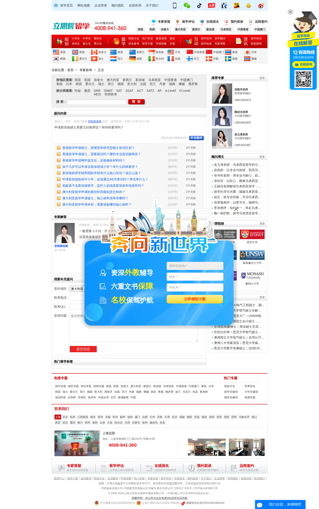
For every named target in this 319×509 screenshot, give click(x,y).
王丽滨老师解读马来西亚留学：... (237, 186)
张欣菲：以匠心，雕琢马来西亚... (237, 181)
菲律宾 (82, 397)
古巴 (113, 397)
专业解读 (112, 478)
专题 (172, 43)
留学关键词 (231, 391)
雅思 (87, 90)
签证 (172, 38)
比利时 (72, 397)
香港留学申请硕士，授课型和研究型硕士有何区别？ (98, 148)
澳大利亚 (113, 80)
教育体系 (161, 38)
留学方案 (147, 43)
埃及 (195, 391)
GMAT (108, 90)
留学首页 (66, 5)
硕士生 (87, 43)
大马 (177, 52)
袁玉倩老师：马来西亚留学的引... (237, 164)
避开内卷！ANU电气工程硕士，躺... (239, 305)
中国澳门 (218, 52)
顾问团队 (118, 5)
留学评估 (188, 21)
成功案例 (86, 478)
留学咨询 (206, 38)
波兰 (178, 391)
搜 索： (61, 101)
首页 (70, 70)
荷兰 (120, 58)
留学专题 (60, 386)
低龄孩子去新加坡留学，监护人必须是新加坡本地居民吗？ (103, 185)
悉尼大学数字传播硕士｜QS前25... (238, 348)
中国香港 (199, 52)
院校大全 (133, 38)
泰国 (235, 52)
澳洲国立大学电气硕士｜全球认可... (239, 337)
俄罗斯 (193, 84)
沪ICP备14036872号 (205, 488)
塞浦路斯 (123, 397)
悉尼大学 (252, 236)
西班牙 (108, 391)
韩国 (62, 58)
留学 (120, 483)
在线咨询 (306, 64)
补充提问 (196, 138)
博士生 (98, 43)
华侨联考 (110, 94)
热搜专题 (60, 378)
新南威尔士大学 (252, 257)
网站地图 (83, 5)
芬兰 (196, 58)
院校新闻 (256, 43)
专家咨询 (85, 70)
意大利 (160, 58)
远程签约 (261, 21)
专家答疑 (164, 21)
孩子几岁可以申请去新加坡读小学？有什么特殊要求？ (100, 166)
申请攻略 (161, 43)
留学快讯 (256, 38)
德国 (139, 58)
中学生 (87, 38)
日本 (254, 52)
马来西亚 (154, 80)
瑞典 (235, 58)
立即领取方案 (195, 299)
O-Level (184, 90)
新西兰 (141, 52)
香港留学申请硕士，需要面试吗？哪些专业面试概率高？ (101, 154)
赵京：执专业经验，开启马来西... (237, 197)
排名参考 (133, 43)
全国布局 (135, 5)
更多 (262, 77)
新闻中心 (59, 478)
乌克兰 (187, 391)
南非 (153, 391)
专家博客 (220, 43)
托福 (77, 90)
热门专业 (147, 38)
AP (159, 90)
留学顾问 (220, 38)
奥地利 (204, 391)
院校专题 (98, 386)
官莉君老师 (94, 121)
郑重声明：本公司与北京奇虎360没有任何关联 (159, 498)
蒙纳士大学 (252, 278)
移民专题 (73, 386)
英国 (82, 52)
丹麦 (215, 58)
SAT (119, 90)
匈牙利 (92, 397)
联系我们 (259, 478)
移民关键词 (231, 397)
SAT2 (150, 90)
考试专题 (86, 386)
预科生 (98, 38)
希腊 (160, 391)
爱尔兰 (83, 58)
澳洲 (120, 52)
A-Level (170, 90)
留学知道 (206, 43)
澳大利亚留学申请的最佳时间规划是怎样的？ (93, 192)
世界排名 (250, 386)
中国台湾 (103, 397)
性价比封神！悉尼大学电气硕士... (237, 332)
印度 (133, 397)
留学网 (173, 483)
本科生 (76, 43)
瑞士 (101, 58)
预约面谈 (237, 21)
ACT (140, 90)
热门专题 (230, 378)
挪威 (254, 58)
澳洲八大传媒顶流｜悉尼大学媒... (237, 343)
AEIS (97, 94)
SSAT (130, 90)
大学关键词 (251, 391)
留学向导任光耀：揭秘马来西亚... (237, 191)
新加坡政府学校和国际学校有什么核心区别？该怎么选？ (101, 173)
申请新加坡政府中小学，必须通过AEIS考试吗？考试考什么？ (105, 179)
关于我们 (152, 5)
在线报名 (212, 21)
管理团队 (232, 478)
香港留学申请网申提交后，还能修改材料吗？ (93, 160)
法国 (177, 58)
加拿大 (102, 52)
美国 (62, 52)
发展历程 (246, 478)
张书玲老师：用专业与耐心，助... (237, 175)
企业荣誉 (100, 5)
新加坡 (160, 52)
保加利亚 (60, 397)
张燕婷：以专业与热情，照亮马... (237, 170)
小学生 (76, 38)
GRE (97, 90)
